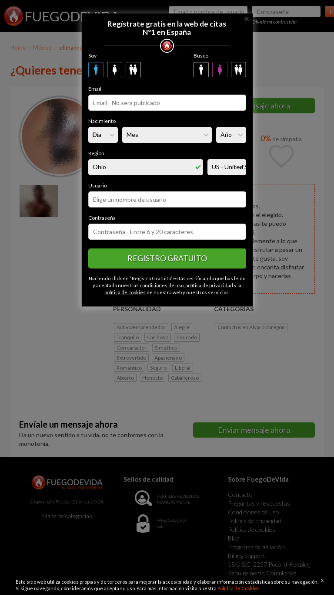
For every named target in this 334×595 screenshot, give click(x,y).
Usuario (97, 185)
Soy (92, 55)
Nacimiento (102, 121)
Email (94, 88)
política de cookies (125, 292)
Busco (201, 55)
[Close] (246, 18)
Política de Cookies (239, 588)
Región (96, 153)
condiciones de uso (162, 285)
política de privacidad (209, 285)
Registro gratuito (167, 258)
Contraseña (102, 217)
